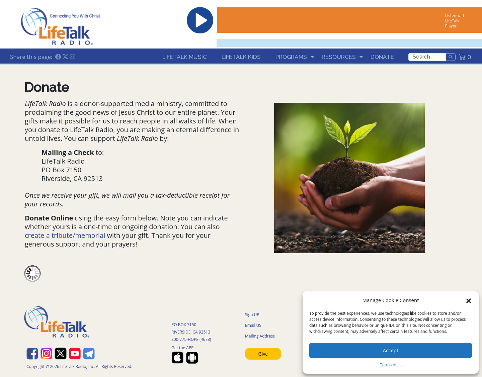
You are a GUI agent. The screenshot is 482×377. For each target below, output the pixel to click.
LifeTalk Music (184, 57)
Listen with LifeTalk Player (455, 21)
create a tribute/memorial (65, 235)
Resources (339, 57)
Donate (382, 57)
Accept (391, 350)
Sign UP (252, 314)
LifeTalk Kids (241, 57)
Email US (253, 325)
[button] (468, 300)
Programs (291, 57)
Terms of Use (392, 365)
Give (263, 354)
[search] (427, 57)
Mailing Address (260, 336)
